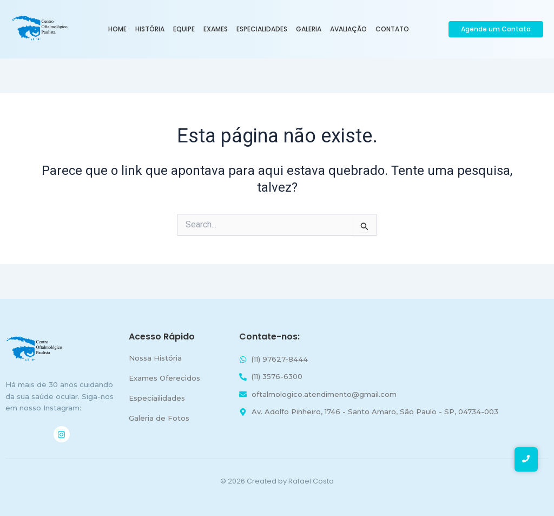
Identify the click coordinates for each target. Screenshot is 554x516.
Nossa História (155, 358)
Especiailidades (157, 398)
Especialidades (261, 29)
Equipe (184, 29)
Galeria (308, 29)
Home (117, 29)
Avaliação (348, 29)
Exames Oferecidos (164, 378)
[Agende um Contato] (496, 29)
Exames (215, 29)
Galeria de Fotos (159, 418)
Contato (392, 29)
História (149, 29)
